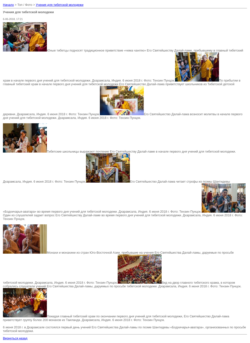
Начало (8, 5)
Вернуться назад (15, 338)
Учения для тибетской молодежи (59, 5)
